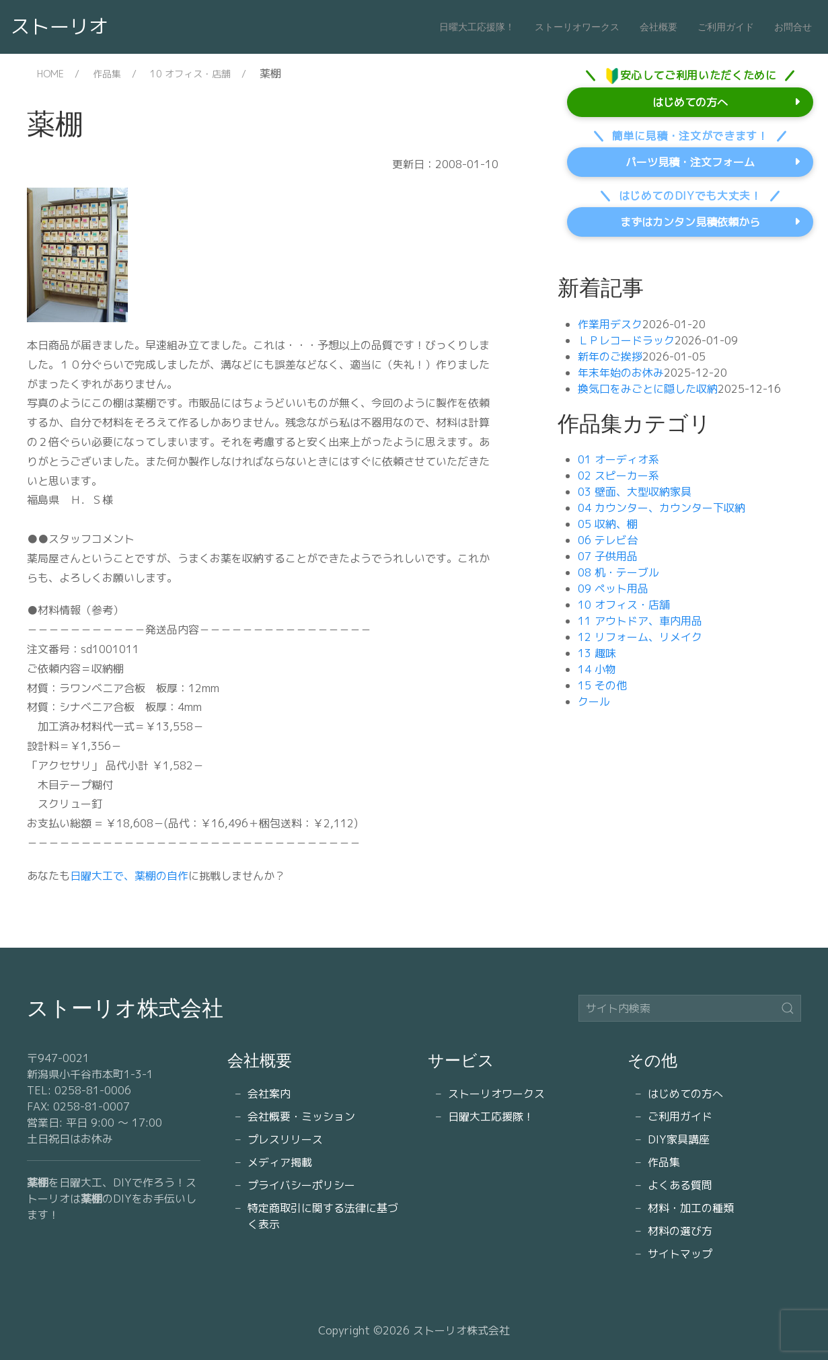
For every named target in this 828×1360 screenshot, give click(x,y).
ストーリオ (59, 26)
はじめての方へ (690, 102)
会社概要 (658, 27)
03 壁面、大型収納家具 (634, 491)
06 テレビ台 (608, 540)
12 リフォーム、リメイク (640, 637)
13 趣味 (597, 653)
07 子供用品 (608, 556)
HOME (50, 73)
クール (594, 701)
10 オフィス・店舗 (190, 73)
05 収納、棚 (608, 524)
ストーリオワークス (577, 27)
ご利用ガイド (726, 27)
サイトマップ (680, 1253)
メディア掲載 (280, 1162)
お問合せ (793, 27)
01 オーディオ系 (618, 459)
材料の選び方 (680, 1230)
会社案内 (269, 1093)
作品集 (107, 73)
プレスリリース (285, 1139)
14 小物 (597, 669)
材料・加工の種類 (691, 1208)
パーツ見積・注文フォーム (690, 162)
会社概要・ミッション (301, 1116)
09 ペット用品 (613, 588)
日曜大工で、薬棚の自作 (129, 875)
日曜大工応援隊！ (477, 27)
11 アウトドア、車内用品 (640, 620)
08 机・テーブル (618, 572)
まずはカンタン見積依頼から (690, 222)
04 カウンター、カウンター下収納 (661, 507)
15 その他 (602, 685)
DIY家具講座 (679, 1139)
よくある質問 (680, 1185)
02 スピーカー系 (618, 475)
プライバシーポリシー (301, 1185)
